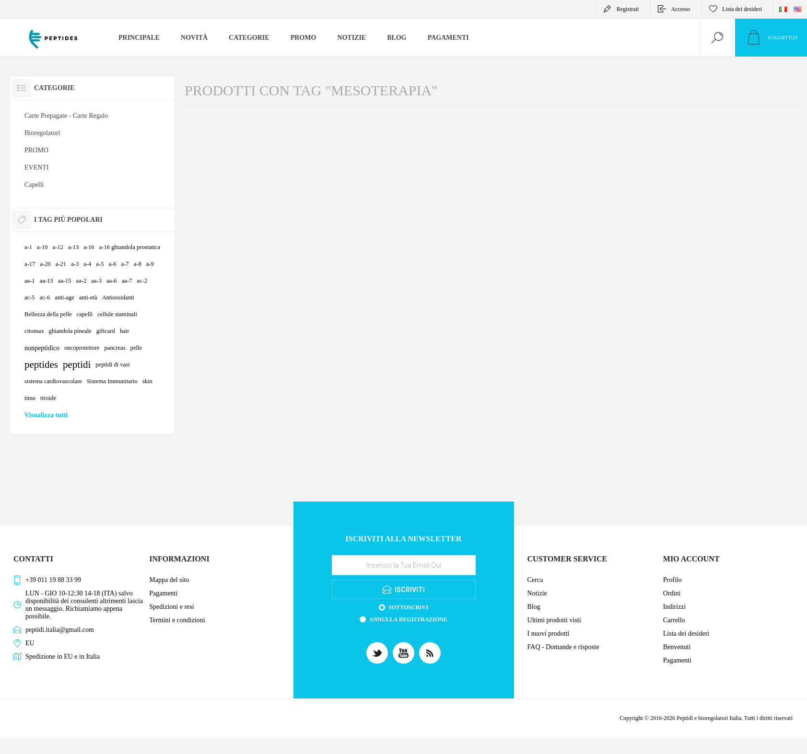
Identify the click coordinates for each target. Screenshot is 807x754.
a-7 (125, 264)
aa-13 (46, 280)
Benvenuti (677, 647)
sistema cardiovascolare (53, 381)
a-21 (61, 264)
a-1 (28, 247)
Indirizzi (674, 606)
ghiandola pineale (70, 331)
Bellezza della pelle (48, 314)
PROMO (36, 150)
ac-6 (45, 297)
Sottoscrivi (408, 607)
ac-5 (29, 297)
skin (147, 381)
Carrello (674, 620)
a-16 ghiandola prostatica (129, 247)
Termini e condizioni (177, 620)
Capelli (34, 184)
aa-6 (111, 280)
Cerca (535, 579)
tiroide (48, 398)
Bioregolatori (42, 133)
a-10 (42, 247)
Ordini (672, 593)
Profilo (672, 579)
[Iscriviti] (404, 565)
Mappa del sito (169, 579)
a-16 (88, 247)
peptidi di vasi (112, 364)
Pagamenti (163, 593)
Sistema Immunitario (112, 381)
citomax (34, 331)
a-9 (150, 264)
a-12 (57, 247)
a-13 (73, 247)
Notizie (537, 593)
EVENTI (36, 167)
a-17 (29, 264)
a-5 (100, 264)
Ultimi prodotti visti (554, 620)
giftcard (105, 331)
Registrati (628, 9)
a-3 (75, 264)
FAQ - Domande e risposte (563, 647)
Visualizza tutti (46, 415)
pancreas (115, 347)
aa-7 (127, 280)
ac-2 (142, 280)
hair (124, 331)
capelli (85, 314)
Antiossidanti (118, 297)
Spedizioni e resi (171, 606)
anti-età (88, 297)
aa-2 (81, 280)
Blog (533, 606)
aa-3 (96, 280)
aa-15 (64, 280)
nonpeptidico (41, 348)
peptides (41, 364)
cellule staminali (117, 314)
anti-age (64, 297)
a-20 (45, 264)
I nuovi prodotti (548, 633)
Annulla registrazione (408, 619)
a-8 (137, 264)
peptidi (77, 364)
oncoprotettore (81, 347)
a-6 (112, 264)
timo (29, 398)
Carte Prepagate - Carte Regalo (66, 115)
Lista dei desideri (686, 633)
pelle (136, 347)
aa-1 (29, 280)
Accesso (680, 9)
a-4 (87, 264)
